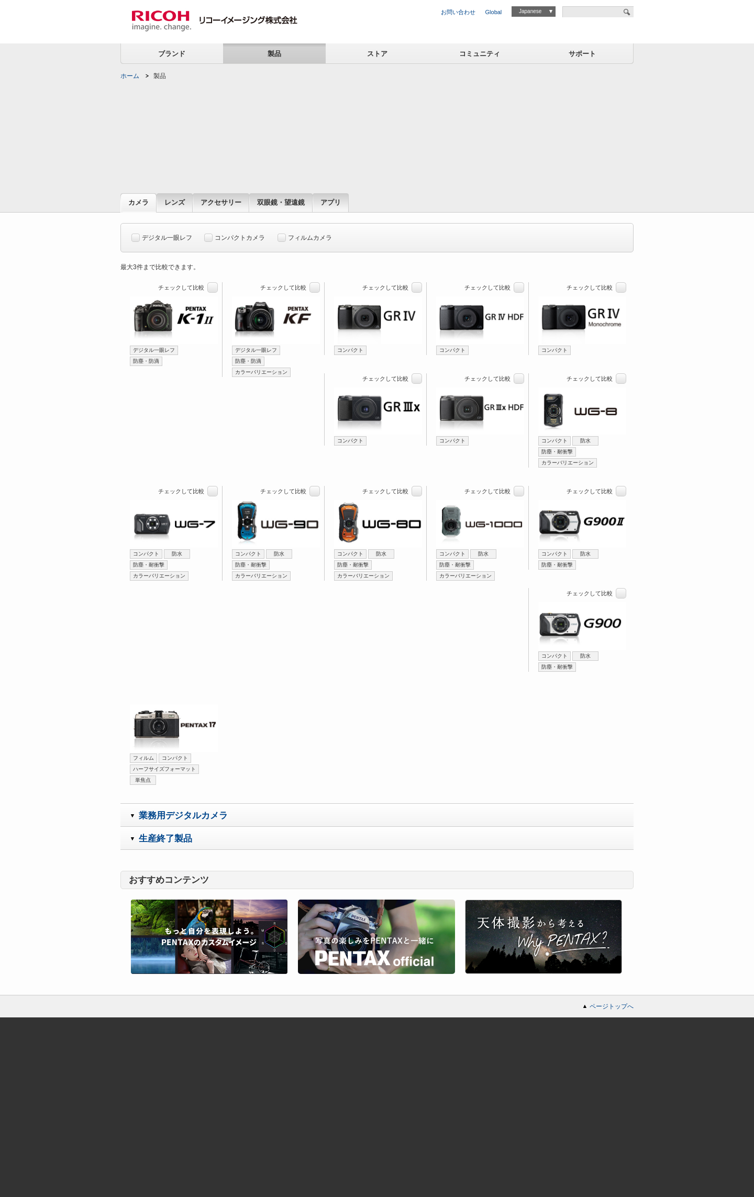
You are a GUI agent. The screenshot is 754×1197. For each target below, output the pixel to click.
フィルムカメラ (305, 235)
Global (493, 12)
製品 (274, 54)
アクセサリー (221, 203)
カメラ (138, 203)
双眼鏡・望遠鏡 (281, 203)
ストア (377, 54)
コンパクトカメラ (234, 235)
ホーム (129, 76)
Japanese (530, 11)
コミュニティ (479, 54)
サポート (582, 54)
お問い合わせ (458, 12)
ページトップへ (612, 1006)
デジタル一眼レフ (161, 235)
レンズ (175, 203)
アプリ (331, 203)
